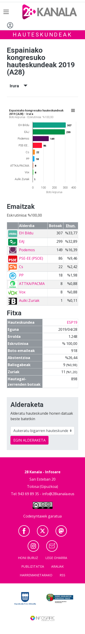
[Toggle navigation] (6, 12)
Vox (22, 292)
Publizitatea (32, 566)
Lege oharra (56, 558)
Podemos (27, 249)
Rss (62, 575)
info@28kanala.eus (58, 493)
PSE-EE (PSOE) (31, 258)
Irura (18, 85)
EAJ (21, 241)
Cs (21, 266)
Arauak (57, 566)
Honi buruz (28, 558)
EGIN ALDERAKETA (29, 440)
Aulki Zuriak (29, 300)
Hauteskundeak (42, 34)
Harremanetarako (36, 575)
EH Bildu (26, 232)
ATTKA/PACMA (32, 283)
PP (21, 275)
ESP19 (72, 322)
